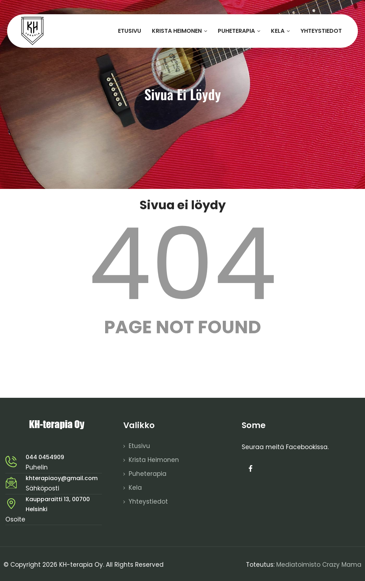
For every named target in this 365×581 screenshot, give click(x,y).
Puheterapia (239, 31)
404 (182, 264)
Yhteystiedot (321, 31)
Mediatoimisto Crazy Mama (318, 564)
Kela (280, 31)
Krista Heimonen (179, 31)
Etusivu (129, 31)
